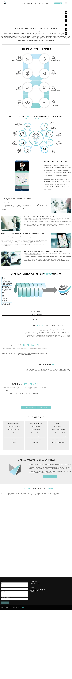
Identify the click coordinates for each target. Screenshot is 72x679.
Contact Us (43, 398)
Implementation (30, 3)
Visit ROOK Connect (50, 467)
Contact (51, 3)
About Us (23, 3)
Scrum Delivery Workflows (28, 310)
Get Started (13, 437)
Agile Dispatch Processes (10, 310)
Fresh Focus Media (20, 598)
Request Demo (58, 3)
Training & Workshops (39, 3)
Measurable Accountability (45, 310)
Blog (47, 3)
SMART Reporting (61, 310)
